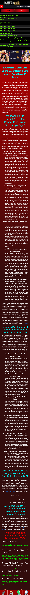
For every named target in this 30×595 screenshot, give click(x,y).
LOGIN (22, 10)
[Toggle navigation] (2, 3)
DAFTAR (8, 10)
